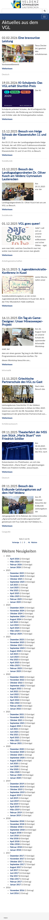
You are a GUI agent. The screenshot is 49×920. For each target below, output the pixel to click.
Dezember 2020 (17, 749)
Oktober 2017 (16, 861)
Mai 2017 (14, 876)
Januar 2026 (15, 567)
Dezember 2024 (17, 607)
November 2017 (17, 858)
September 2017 (17, 864)
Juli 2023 (14, 654)
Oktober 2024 (16, 613)
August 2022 (15, 688)
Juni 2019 (14, 801)
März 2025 (14, 596)
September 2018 (17, 829)
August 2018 (15, 832)
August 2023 (15, 651)
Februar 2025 (16, 599)
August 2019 (15, 795)
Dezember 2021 (17, 714)
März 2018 (14, 844)
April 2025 (14, 593)
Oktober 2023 (16, 645)
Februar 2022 (16, 706)
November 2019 (17, 786)
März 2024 (14, 631)
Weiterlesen (7, 68)
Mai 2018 (14, 838)
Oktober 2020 (16, 754)
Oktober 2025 (16, 579)
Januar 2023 (15, 671)
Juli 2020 (14, 763)
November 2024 (17, 610)
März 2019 (14, 809)
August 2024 (15, 619)
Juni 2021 (14, 732)
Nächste (34, 542)
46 (29, 542)
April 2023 (14, 662)
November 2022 (17, 680)
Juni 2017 (14, 873)
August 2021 (15, 726)
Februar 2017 (16, 881)
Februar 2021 (16, 743)
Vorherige (15, 542)
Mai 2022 (14, 697)
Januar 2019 (15, 815)
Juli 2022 (14, 691)
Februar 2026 (16, 564)
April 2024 (14, 628)
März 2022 (14, 703)
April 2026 (14, 558)
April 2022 (14, 700)
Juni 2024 (14, 625)
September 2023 (17, 648)
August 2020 (15, 760)
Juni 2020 (14, 766)
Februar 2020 (16, 775)
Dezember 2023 (17, 639)
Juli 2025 (14, 584)
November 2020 (17, 752)
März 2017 (14, 879)
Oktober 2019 (16, 789)
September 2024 (17, 616)
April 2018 (14, 841)
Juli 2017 (14, 870)
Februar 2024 (16, 633)
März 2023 (14, 665)
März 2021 (14, 740)
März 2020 (14, 772)
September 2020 (17, 757)
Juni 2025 (14, 587)
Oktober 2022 (16, 682)
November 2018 (17, 824)
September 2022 (17, 685)
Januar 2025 (15, 602)
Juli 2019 (14, 798)
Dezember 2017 (17, 855)
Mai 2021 (14, 734)
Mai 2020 (14, 769)
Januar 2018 (15, 850)
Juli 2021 (14, 729)
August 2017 (15, 867)
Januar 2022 (15, 708)
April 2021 (14, 737)
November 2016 (17, 890)
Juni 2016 (14, 893)
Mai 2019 (14, 804)
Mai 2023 (14, 659)
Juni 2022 (14, 694)
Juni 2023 (14, 657)
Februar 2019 (16, 812)
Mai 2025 (14, 590)
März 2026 (14, 561)
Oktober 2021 (16, 720)
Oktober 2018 (16, 827)
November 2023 (17, 642)
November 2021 (17, 717)
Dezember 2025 (17, 573)
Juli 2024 (14, 622)
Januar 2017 (15, 884)
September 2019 (17, 792)
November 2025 (17, 576)
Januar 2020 (15, 778)
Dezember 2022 (17, 677)
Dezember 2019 (17, 783)
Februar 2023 (16, 668)
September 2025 (17, 582)
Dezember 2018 (17, 821)
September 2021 (17, 723)
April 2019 (14, 806)
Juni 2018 (14, 835)
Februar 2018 (16, 847)
